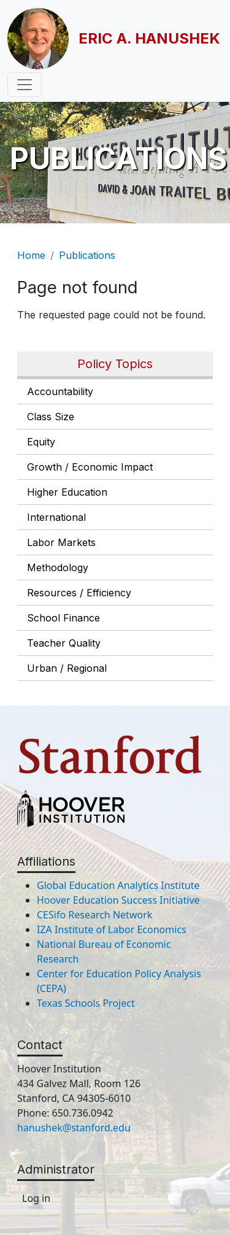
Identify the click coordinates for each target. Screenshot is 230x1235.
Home (31, 255)
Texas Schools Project (86, 1003)
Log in (36, 1198)
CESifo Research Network (94, 914)
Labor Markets (61, 542)
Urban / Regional (67, 668)
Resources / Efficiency (79, 593)
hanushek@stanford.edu (74, 1127)
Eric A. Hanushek (149, 38)
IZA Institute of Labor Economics (111, 929)
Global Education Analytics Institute (118, 885)
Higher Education (67, 492)
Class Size (50, 416)
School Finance (63, 618)
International (56, 517)
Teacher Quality (64, 643)
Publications (87, 255)
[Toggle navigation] (24, 84)
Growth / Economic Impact (90, 467)
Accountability (60, 391)
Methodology (57, 567)
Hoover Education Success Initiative (118, 900)
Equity (41, 442)
